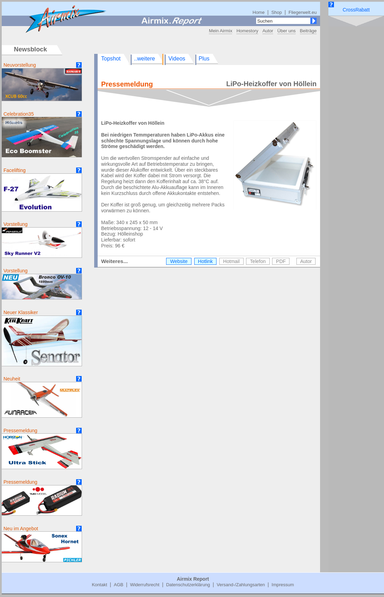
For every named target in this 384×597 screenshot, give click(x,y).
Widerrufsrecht (145, 584)
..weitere (144, 59)
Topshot (111, 59)
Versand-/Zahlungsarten (241, 584)
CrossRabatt (356, 10)
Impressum (283, 584)
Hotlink (205, 261)
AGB (118, 584)
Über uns (286, 30)
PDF (281, 261)
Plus (204, 59)
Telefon (257, 261)
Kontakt (99, 584)
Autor (267, 30)
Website (178, 261)
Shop (276, 12)
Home (259, 12)
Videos (176, 59)
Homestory (247, 30)
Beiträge (308, 30)
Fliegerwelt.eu (302, 12)
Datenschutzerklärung (188, 584)
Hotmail (231, 261)
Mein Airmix (220, 30)
